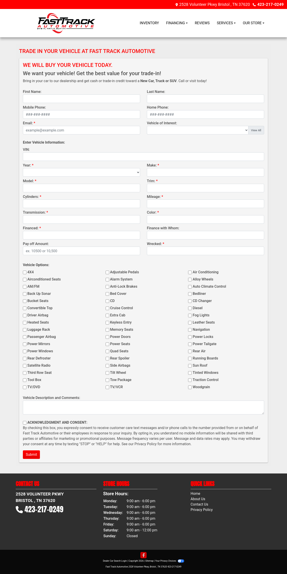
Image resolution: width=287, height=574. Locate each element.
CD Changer (202, 301)
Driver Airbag (37, 315)
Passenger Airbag (41, 337)
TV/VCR (116, 387)
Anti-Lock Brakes (123, 286)
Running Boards (205, 358)
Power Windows (40, 351)
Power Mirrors (38, 344)
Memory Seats (121, 329)
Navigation (201, 329)
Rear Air (199, 351)
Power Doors (120, 337)
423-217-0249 (270, 4)
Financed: (30, 228)
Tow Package (120, 380)
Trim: (151, 181)
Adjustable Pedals (124, 272)
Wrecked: (154, 244)
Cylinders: (31, 197)
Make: (152, 165)
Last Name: (156, 92)
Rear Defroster (39, 358)
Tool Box (34, 380)
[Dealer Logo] (66, 23)
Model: (28, 181)
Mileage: (154, 197)
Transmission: (34, 212)
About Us (198, 499)
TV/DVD (33, 387)
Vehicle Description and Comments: (51, 398)
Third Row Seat (39, 372)
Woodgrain (201, 387)
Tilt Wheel (118, 372)
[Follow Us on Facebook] (143, 555)
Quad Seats (119, 351)
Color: (152, 212)
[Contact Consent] (24, 423)
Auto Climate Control (209, 286)
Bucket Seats (37, 301)
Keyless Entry (121, 322)
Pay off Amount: (36, 244)
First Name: (32, 92)
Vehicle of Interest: (162, 123)
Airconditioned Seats (44, 279)
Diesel (197, 308)
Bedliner (199, 293)
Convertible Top (39, 308)
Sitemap (149, 561)
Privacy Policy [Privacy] (202, 510)
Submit (31, 454)
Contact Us (199, 504)
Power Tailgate (204, 344)
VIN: (26, 149)
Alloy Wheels (203, 279)
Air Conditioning (205, 272)
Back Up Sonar (39, 293)
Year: (27, 165)
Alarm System (121, 279)
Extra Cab (117, 315)
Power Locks (203, 337)
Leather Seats (204, 322)
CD (112, 301)
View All (256, 130)
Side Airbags (120, 365)
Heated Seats (38, 322)
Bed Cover (118, 293)
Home (195, 493)
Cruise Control (121, 308)
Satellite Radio (38, 365)
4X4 (30, 272)
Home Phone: (158, 107)
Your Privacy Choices (169, 561)
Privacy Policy (146, 444)
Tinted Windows (205, 372)
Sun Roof (200, 365)
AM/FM (33, 286)
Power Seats (120, 344)
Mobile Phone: (34, 107)
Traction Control (205, 380)
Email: (28, 123)
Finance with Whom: (163, 228)
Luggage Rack (38, 329)
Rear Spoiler (120, 358)
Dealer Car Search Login (115, 561)
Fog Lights (201, 315)
